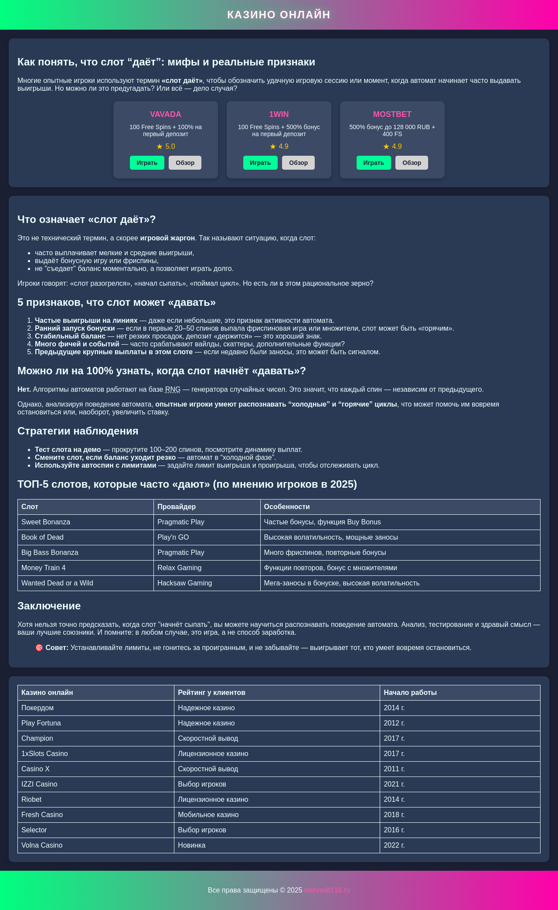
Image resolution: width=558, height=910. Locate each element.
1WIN (279, 114)
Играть (147, 162)
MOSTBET (392, 114)
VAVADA (165, 114)
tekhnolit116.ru (327, 890)
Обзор (185, 162)
